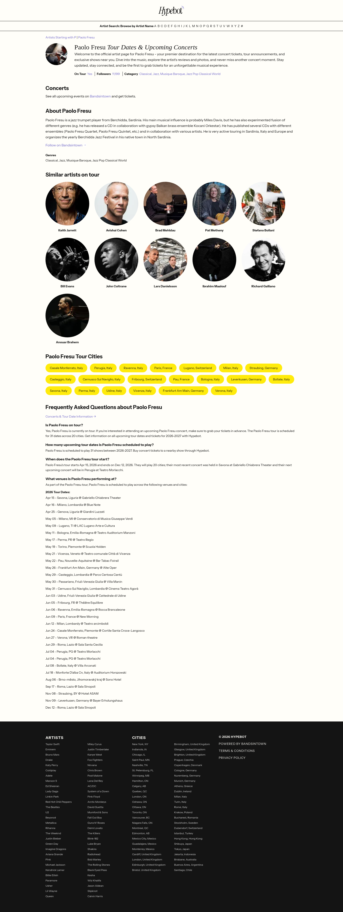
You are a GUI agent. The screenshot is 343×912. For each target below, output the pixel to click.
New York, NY (140, 744)
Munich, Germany (185, 780)
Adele (49, 775)
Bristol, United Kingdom (146, 870)
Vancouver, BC (141, 817)
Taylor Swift (53, 744)
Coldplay (51, 770)
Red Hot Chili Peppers (59, 801)
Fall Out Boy (95, 817)
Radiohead (94, 854)
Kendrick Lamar (55, 870)
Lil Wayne (51, 891)
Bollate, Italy (281, 379)
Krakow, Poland (183, 812)
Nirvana (92, 765)
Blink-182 (93, 838)
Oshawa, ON (139, 801)
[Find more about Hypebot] (171, 10)
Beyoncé (51, 817)
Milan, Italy (230, 368)
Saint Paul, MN (141, 759)
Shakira (92, 849)
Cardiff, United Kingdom (146, 854)
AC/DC (92, 786)
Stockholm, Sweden (186, 822)
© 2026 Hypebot (233, 737)
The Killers (94, 833)
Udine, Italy (114, 391)
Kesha (91, 875)
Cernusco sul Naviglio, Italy (101, 379)
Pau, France (181, 379)
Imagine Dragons (56, 849)
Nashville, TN (140, 765)
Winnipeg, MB (140, 775)
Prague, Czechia (184, 759)
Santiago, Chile (183, 870)
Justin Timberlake (98, 749)
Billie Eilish (52, 875)
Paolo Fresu (86, 37)
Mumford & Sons (98, 812)
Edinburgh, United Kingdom (149, 864)
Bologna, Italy (210, 379)
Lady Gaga (52, 791)
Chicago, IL (138, 754)
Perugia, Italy (103, 368)
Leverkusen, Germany (246, 379)
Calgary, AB (139, 786)
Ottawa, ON (139, 807)
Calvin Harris (95, 896)
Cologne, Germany (185, 770)
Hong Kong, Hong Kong (188, 838)
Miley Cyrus (95, 744)
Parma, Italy (87, 391)
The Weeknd (53, 833)
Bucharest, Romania (186, 817)
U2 (47, 812)
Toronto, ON (139, 812)
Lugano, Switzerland (198, 368)
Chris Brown (95, 770)
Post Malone (95, 775)
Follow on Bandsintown (66, 145)
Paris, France (163, 368)
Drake (49, 759)
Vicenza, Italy (142, 391)
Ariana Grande (54, 854)
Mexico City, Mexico (144, 838)
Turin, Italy (180, 801)
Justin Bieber (53, 838)
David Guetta (95, 807)
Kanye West (95, 754)
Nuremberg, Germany (187, 775)
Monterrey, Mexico (143, 849)
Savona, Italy (58, 391)
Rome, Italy (180, 807)
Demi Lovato (95, 828)
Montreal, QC (140, 828)
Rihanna (50, 828)
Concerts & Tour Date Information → (71, 416)
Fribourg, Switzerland (147, 379)
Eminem (51, 749)
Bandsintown (101, 96)
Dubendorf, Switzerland (188, 828)
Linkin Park (52, 796)
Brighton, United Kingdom (189, 754)
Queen (50, 896)
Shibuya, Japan (183, 843)
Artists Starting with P (61, 37)
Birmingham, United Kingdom (192, 744)
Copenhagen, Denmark (188, 765)
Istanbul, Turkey (183, 833)
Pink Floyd (94, 796)
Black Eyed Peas (97, 870)
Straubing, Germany (264, 368)
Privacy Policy (232, 758)
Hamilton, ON (140, 780)
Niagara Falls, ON (142, 822)
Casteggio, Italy (60, 379)
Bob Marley (94, 859)
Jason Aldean (95, 885)
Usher (49, 885)
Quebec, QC (139, 791)
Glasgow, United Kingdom (189, 749)
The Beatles (53, 807)
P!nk (48, 859)
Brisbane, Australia (185, 859)
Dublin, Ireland (182, 791)
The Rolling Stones (99, 864)
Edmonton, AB (140, 833)
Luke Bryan (94, 843)
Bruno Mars (52, 754)
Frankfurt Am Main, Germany (183, 391)
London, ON (139, 796)
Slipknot (92, 891)
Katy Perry (52, 765)
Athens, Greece (183, 786)
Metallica (51, 822)
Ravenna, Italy (133, 368)
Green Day (52, 843)
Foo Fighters (95, 759)
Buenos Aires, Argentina (188, 864)
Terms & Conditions (237, 751)
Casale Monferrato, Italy (66, 368)
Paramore (51, 880)
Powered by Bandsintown (242, 744)
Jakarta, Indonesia (185, 854)
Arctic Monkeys (97, 801)
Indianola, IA (139, 749)
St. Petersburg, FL (143, 770)
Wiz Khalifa (94, 880)
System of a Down (98, 791)
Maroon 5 (51, 780)
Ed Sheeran (52, 786)
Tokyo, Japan (181, 849)
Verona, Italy (224, 391)
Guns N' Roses (96, 822)
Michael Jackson (55, 864)
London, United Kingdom (147, 859)
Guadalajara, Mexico (144, 843)
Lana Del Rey (95, 780)
